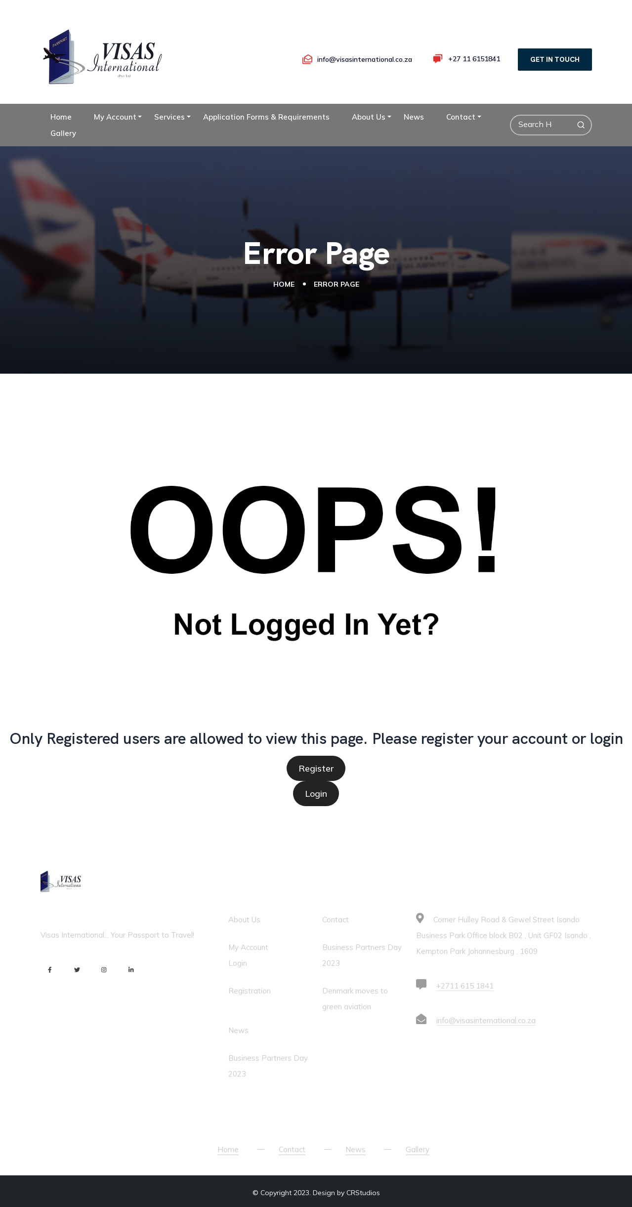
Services (169, 117)
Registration (249, 990)
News (414, 117)
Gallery (63, 133)
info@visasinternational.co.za (486, 1020)
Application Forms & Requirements (266, 117)
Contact (460, 117)
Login (316, 793)
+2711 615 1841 (465, 986)
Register (316, 768)
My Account (115, 117)
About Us (368, 117)
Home (61, 117)
